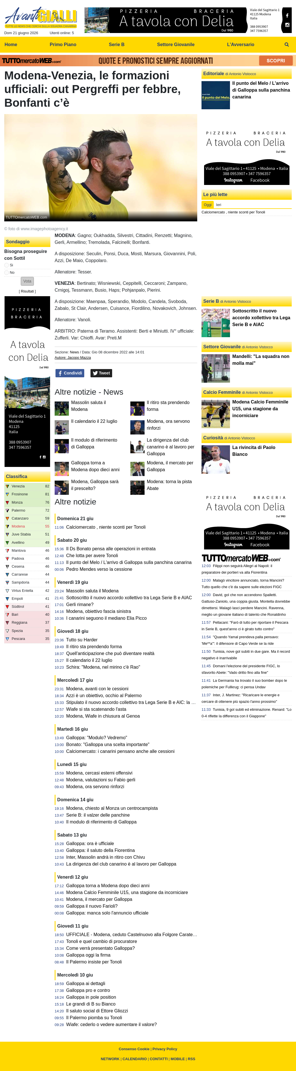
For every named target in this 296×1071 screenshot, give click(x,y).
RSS (191, 1059)
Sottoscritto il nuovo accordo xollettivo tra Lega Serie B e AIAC (129, 597)
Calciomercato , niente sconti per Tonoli (106, 527)
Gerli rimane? (80, 604)
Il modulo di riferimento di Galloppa (101, 821)
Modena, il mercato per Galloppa (99, 899)
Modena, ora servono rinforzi (95, 786)
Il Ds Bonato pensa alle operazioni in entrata (111, 548)
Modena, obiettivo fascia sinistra (98, 611)
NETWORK (110, 1059)
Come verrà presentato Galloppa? (100, 948)
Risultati (27, 291)
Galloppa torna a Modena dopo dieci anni (108, 885)
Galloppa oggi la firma (88, 955)
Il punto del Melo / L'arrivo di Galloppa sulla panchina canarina (129, 562)
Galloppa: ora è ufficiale (90, 843)
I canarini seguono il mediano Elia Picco (106, 618)
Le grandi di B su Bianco (91, 1004)
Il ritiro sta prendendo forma (94, 646)
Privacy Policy (165, 1049)
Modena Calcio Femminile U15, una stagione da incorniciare (127, 892)
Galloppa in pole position (91, 997)
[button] (27, 281)
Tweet (101, 373)
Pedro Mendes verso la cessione (99, 569)
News (74, 352)
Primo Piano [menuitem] (63, 44)
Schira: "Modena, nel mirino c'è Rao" (103, 667)
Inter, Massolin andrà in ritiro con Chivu (105, 857)
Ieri (218, 205)
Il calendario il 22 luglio (94, 421)
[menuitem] (286, 44)
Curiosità (213, 437)
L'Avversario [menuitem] (240, 44)
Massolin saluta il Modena (92, 590)
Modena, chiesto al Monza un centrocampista (112, 808)
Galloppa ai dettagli (85, 983)
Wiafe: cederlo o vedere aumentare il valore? (111, 1024)
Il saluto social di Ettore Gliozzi (97, 1010)
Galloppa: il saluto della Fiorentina (100, 850)
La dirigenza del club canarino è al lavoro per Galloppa (170, 447)
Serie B (211, 301)
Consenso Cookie (134, 1049)
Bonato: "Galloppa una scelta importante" (107, 744)
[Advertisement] (246, 256)
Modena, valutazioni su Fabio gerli (100, 779)
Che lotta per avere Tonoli (92, 555)
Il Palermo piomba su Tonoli (94, 1017)
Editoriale (213, 73)
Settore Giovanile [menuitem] (176, 44)
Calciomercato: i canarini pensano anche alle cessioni (120, 751)
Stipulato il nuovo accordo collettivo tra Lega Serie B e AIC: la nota (133, 702)
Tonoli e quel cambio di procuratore (101, 941)
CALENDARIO (135, 1059)
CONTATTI (159, 1059)
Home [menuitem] (11, 44)
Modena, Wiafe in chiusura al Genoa (103, 716)
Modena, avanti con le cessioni (97, 688)
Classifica (16, 476)
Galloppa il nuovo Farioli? (92, 906)
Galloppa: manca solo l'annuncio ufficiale (107, 913)
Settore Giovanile (222, 346)
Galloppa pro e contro (88, 990)
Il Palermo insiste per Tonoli (94, 961)
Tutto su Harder (82, 639)
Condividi (70, 373)
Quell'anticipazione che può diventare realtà (110, 653)
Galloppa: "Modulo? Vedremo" (96, 737)
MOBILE (178, 1059)
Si (11, 265)
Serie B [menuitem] (117, 44)
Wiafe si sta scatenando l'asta (96, 709)
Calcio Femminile (222, 392)
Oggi (207, 205)
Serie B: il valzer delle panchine (98, 815)
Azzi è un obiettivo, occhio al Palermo (104, 695)
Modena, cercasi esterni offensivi (99, 773)
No (12, 272)
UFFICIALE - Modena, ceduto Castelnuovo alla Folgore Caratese (132, 934)
